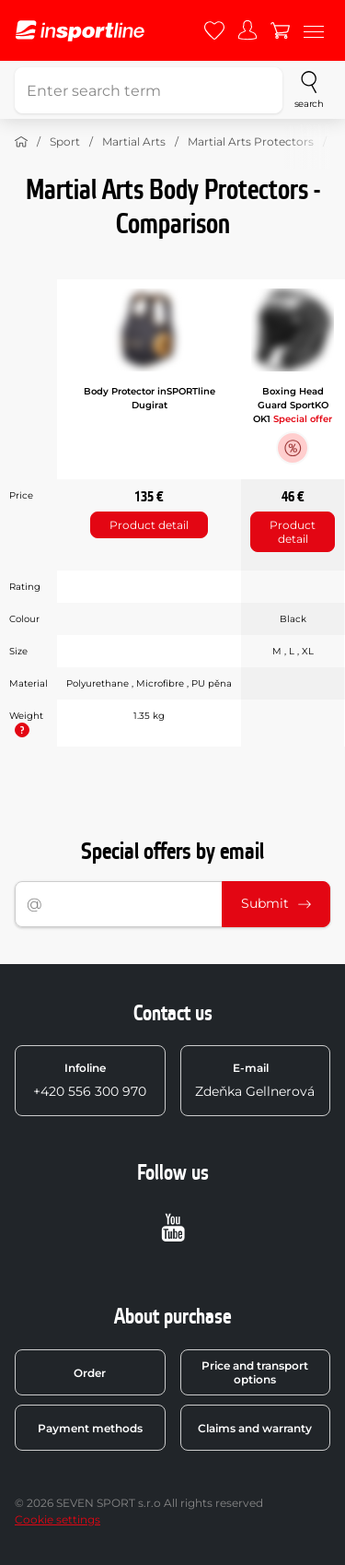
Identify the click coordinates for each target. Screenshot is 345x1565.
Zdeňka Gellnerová (255, 1080)
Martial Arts (134, 141)
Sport (65, 141)
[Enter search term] (148, 90)
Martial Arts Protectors (251, 141)
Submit (276, 903)
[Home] (21, 141)
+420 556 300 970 (89, 1080)
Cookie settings (57, 1519)
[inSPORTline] (80, 31)
